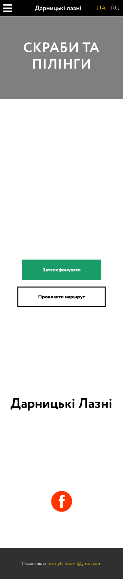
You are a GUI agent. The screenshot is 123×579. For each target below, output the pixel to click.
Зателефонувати (62, 269)
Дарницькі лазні (58, 8)
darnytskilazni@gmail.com (75, 563)
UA (101, 8)
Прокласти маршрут (61, 296)
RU (115, 8)
